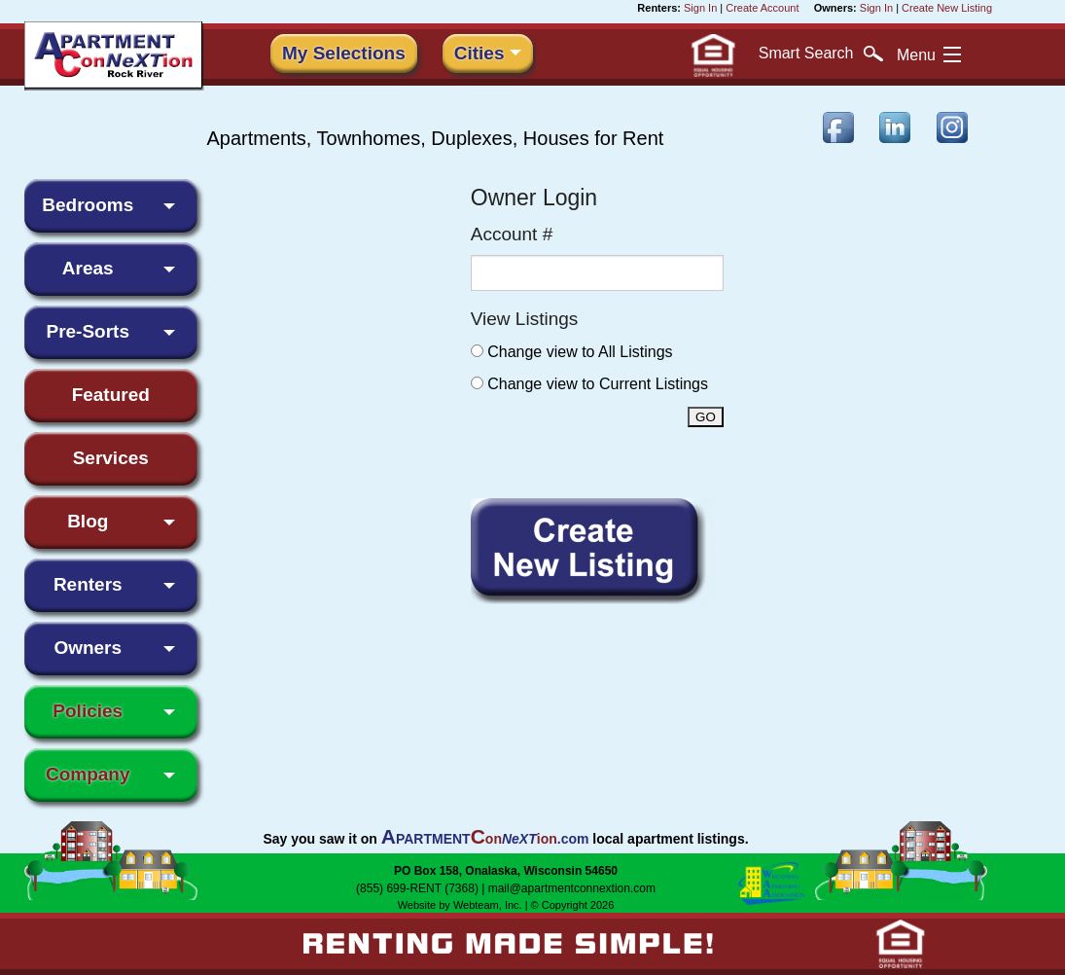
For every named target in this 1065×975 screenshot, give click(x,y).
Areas (88, 268)
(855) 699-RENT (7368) (417, 888)
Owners (87, 647)
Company (88, 774)
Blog (87, 521)
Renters (88, 584)
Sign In (700, 8)
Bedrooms (87, 205)
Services (111, 458)
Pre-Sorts (87, 331)
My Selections (344, 53)
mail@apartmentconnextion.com (572, 888)
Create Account (762, 8)
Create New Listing (947, 8)
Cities (479, 53)
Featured (111, 394)
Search (821, 53)
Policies (88, 711)
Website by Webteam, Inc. (460, 905)
